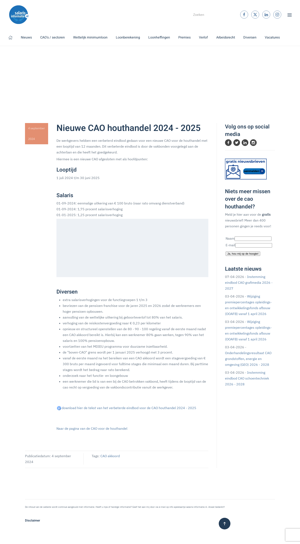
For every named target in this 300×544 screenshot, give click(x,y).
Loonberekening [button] (128, 37)
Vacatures (272, 37)
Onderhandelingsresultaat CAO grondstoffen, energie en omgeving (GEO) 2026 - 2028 (248, 359)
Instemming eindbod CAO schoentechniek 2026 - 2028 (247, 378)
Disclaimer (32, 520)
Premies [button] (184, 37)
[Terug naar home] (18, 14)
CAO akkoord (110, 456)
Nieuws (26, 37)
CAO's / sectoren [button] (52, 37)
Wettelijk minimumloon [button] (90, 37)
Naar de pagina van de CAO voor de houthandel (91, 428)
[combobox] (209, 14)
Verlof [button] (203, 37)
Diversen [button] (249, 37)
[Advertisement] (150, 77)
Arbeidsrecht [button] (225, 37)
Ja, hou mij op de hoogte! (243, 253)
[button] (290, 14)
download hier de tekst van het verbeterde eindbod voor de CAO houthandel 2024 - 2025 (129, 408)
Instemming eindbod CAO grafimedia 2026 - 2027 (248, 282)
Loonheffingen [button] (159, 37)
